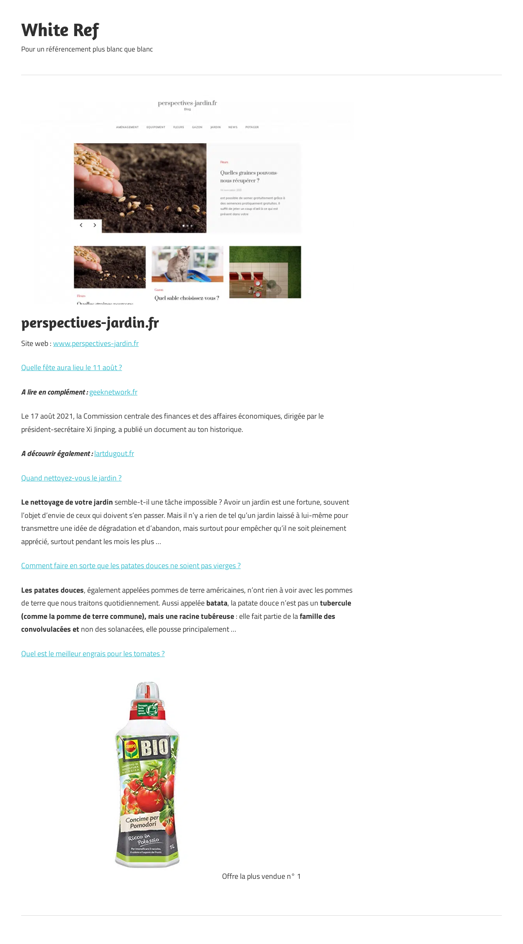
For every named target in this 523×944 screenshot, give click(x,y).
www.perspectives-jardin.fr (96, 343)
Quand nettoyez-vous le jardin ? (71, 477)
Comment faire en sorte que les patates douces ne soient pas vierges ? (131, 565)
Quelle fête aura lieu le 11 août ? (71, 367)
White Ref (60, 29)
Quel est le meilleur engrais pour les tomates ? (93, 653)
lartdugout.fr (114, 453)
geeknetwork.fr (113, 391)
